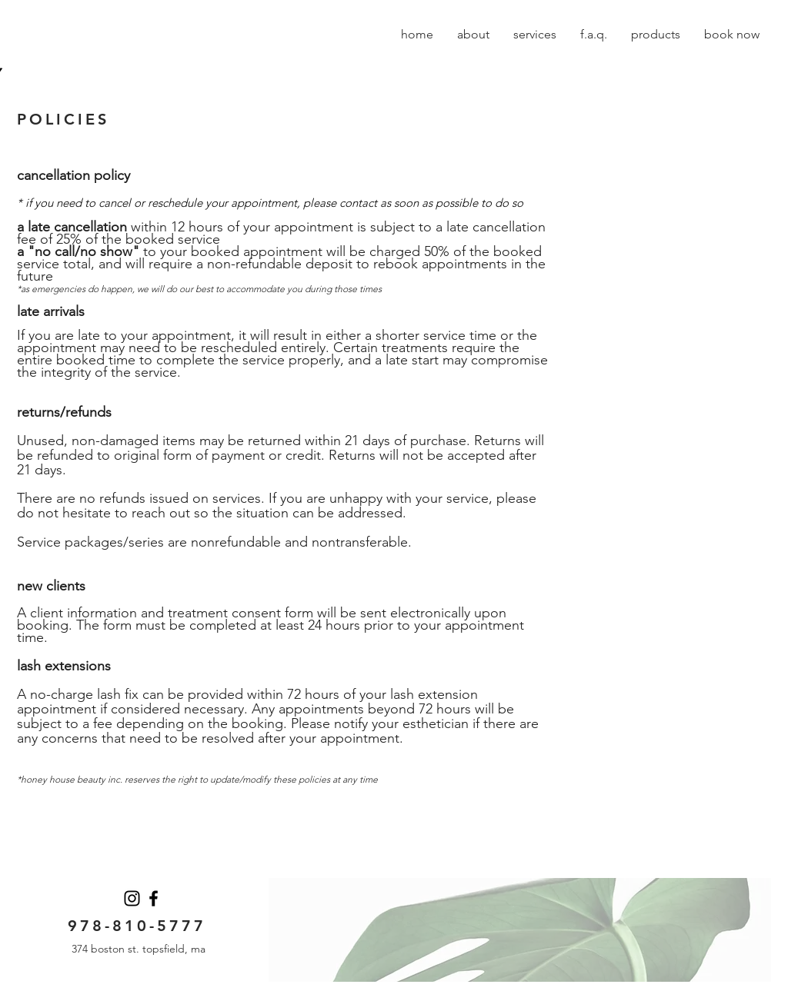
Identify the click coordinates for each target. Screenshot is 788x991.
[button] (473, 34)
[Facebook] (153, 898)
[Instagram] (132, 898)
